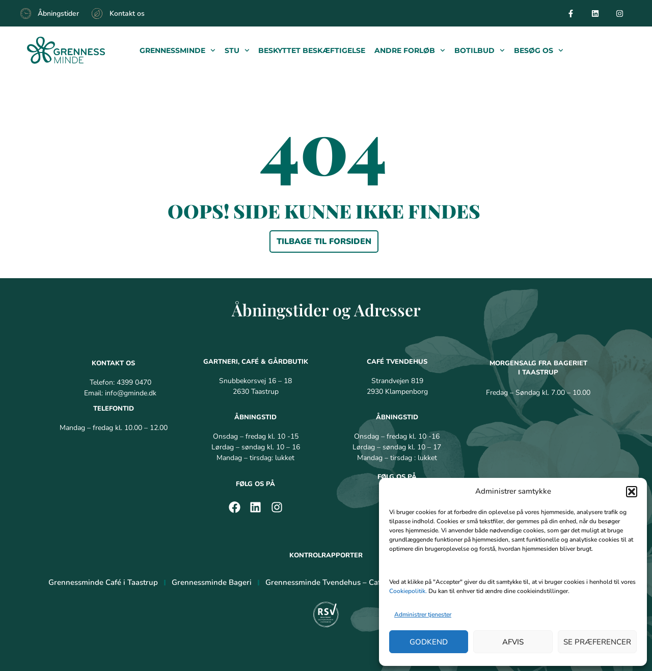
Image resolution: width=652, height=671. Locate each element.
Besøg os (538, 50)
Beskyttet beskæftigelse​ (311, 50)
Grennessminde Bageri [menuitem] (212, 582)
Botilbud (479, 50)
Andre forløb (409, 50)
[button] (632, 492)
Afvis (513, 642)
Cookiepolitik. (408, 591)
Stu (237, 50)
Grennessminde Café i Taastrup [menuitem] (103, 582)
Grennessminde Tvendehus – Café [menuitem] (325, 582)
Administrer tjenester (422, 614)
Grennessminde (177, 50)
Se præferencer (597, 642)
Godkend (429, 642)
